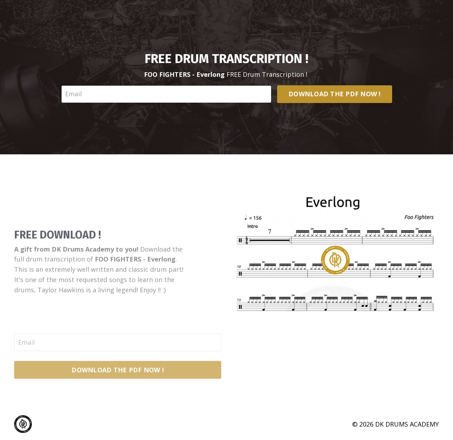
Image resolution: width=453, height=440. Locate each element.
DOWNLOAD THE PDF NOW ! (334, 94)
